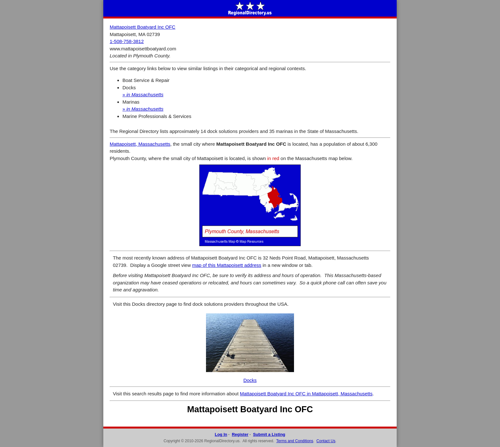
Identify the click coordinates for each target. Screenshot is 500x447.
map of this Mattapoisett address (226, 265)
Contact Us (325, 441)
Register (240, 434)
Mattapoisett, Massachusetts (140, 144)
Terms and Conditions (294, 441)
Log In (221, 434)
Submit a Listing (269, 434)
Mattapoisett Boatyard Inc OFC (142, 27)
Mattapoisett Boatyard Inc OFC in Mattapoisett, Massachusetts (306, 393)
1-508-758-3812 (127, 41)
